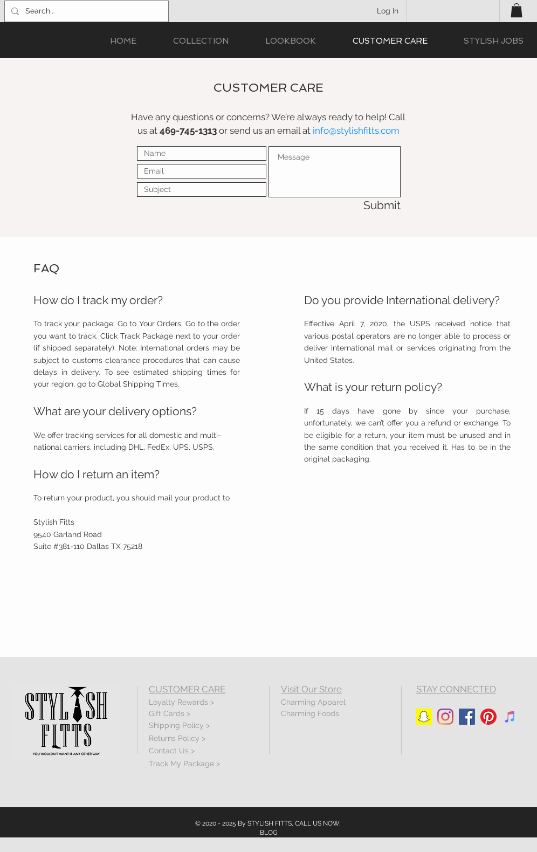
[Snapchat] (424, 717)
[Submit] (362, 205)
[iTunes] (510, 717)
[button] (516, 10)
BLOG (269, 832)
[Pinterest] (488, 717)
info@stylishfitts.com (356, 130)
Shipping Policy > (179, 725)
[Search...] (85, 11)
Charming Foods (310, 713)
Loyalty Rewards (178, 702)
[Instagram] (445, 717)
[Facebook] (467, 717)
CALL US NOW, (318, 823)
